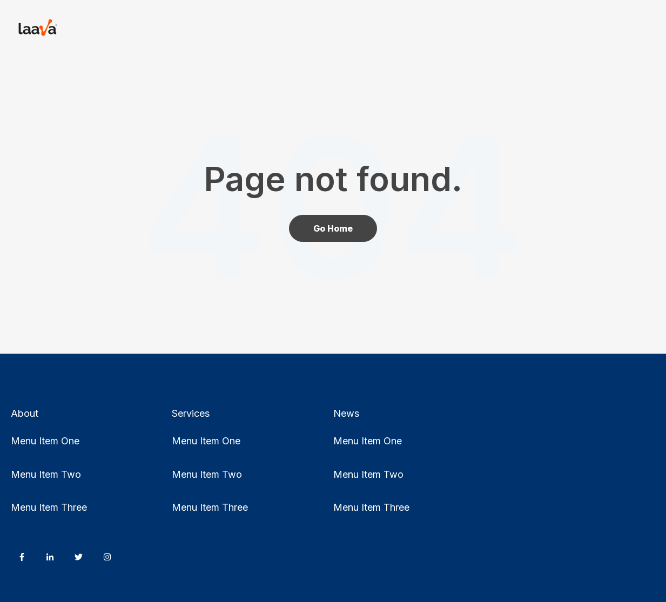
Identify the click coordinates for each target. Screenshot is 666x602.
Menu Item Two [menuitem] (46, 474)
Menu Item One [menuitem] (45, 441)
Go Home (333, 228)
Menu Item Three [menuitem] (49, 507)
